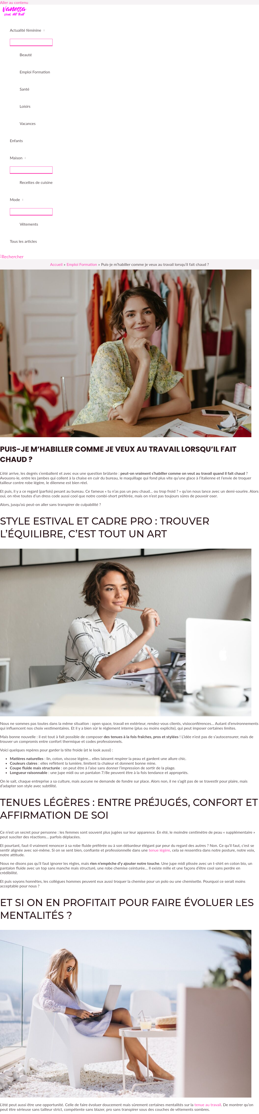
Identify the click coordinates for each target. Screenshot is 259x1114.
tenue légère (159, 850)
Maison (16, 157)
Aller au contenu (14, 2)
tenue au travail (207, 1104)
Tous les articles (23, 241)
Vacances (28, 123)
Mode (15, 199)
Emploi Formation (35, 71)
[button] (12, 256)
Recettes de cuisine (36, 182)
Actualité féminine (25, 30)
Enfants (16, 140)
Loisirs (25, 106)
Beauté (26, 54)
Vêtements (29, 224)
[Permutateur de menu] (31, 42)
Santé (24, 89)
